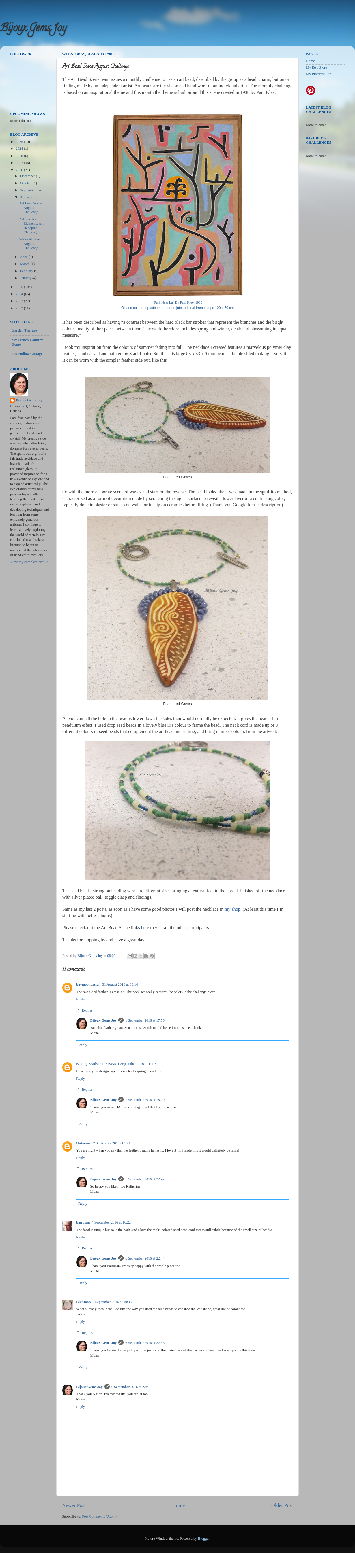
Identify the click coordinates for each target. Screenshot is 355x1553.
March (25, 264)
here (145, 927)
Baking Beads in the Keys (96, 1064)
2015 (20, 287)
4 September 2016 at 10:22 (111, 1222)
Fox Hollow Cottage (27, 354)
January (26, 278)
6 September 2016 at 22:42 (145, 1179)
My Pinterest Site (318, 74)
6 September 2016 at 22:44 (145, 1258)
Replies (87, 1010)
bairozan (83, 1222)
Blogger (204, 1539)
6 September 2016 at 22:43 (131, 1387)
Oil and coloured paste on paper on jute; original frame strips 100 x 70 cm (177, 308)
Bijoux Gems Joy (33, 29)
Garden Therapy (25, 330)
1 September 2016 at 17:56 (145, 1020)
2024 (20, 149)
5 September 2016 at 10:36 (112, 1302)
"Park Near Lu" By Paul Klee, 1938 (177, 302)
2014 (20, 294)
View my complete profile (29, 562)
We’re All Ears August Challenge (30, 243)
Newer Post (74, 1505)
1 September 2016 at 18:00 (145, 1100)
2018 (20, 156)
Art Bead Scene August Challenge (30, 207)
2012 (20, 308)
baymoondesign (88, 984)
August (26, 197)
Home (178, 1505)
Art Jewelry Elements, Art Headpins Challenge (31, 225)
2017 (20, 163)
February (27, 271)
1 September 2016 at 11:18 (136, 1064)
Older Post (282, 1505)
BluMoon (83, 1302)
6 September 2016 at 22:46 (145, 1343)
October (26, 183)
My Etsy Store (316, 67)
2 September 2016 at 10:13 (112, 1143)
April (24, 257)
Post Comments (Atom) (99, 1516)
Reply (80, 999)
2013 (20, 301)
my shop (232, 909)
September (28, 190)
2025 (20, 142)
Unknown (83, 1143)
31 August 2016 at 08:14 (120, 984)
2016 (20, 170)
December (28, 176)
